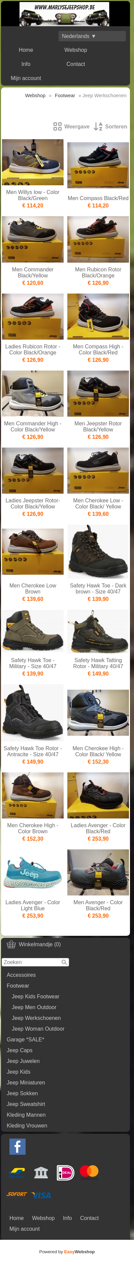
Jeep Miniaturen (26, 1082)
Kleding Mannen (26, 1115)
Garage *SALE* (25, 1039)
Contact (75, 64)
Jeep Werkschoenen (36, 1018)
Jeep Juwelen (23, 1061)
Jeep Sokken (22, 1093)
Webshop (75, 50)
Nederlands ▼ (79, 36)
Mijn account (26, 78)
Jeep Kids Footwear (35, 996)
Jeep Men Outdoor (34, 1007)
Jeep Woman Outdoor (38, 1029)
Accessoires (21, 975)
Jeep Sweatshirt (26, 1104)
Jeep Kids (18, 1072)
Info (26, 64)
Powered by (67, 1251)
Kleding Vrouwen (27, 1125)
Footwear (18, 986)
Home (26, 50)
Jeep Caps (20, 1050)
